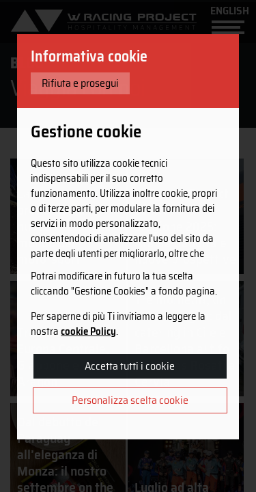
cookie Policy (88, 331)
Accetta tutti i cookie (130, 365)
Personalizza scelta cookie (130, 400)
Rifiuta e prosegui (80, 83)
